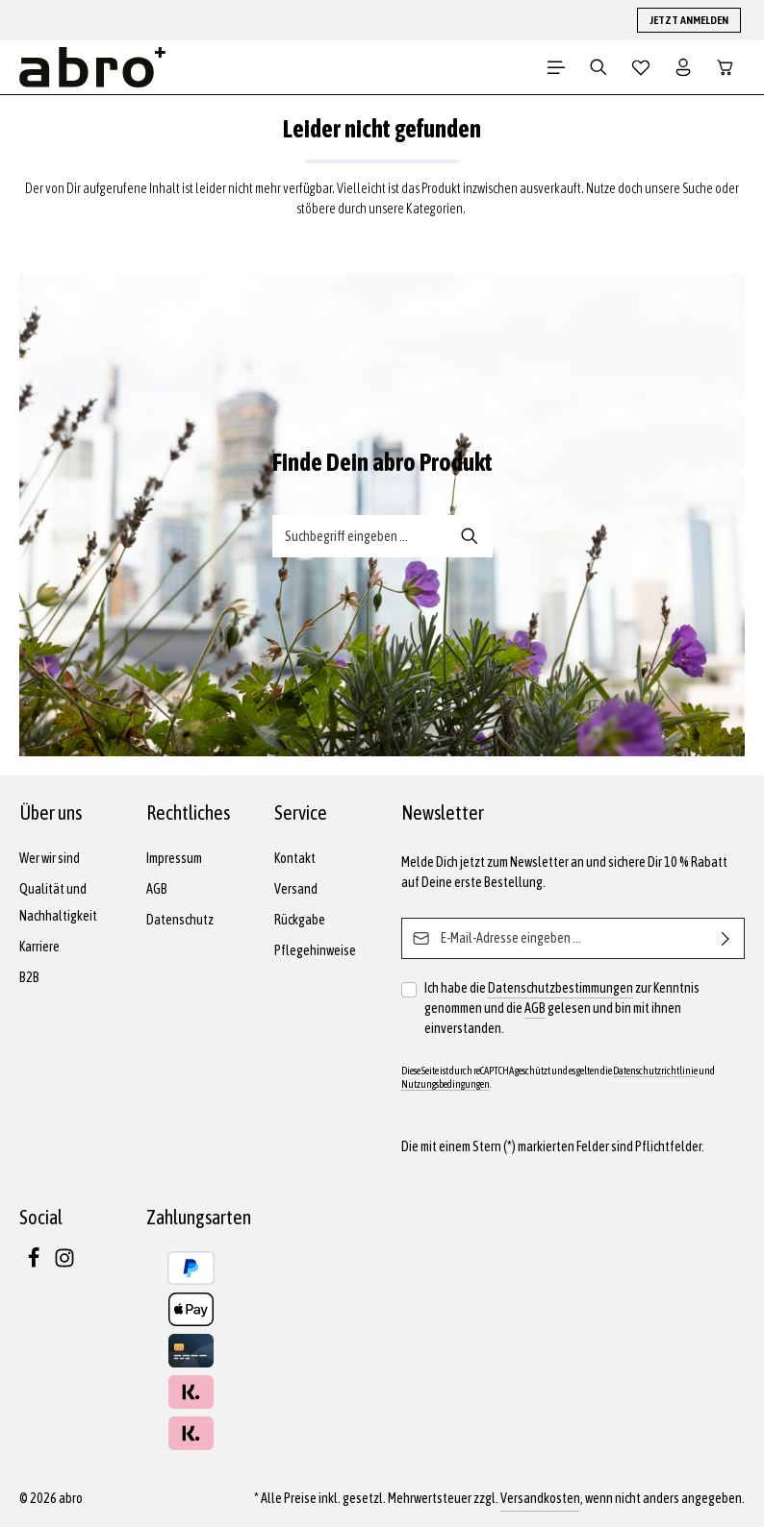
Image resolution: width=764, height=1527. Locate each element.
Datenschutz (180, 919)
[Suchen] (598, 67)
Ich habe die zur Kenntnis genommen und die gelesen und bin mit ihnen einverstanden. (562, 1007)
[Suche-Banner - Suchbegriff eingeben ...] (360, 536)
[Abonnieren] (726, 938)
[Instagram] (64, 1263)
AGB (156, 889)
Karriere (39, 946)
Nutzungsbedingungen (445, 1084)
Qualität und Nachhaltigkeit (58, 902)
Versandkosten (540, 1498)
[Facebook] (34, 1263)
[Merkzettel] (641, 67)
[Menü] (556, 67)
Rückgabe (299, 919)
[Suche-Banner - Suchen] (470, 536)
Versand (296, 889)
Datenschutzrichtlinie (655, 1070)
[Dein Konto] (683, 67)
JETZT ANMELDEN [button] (688, 20)
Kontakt (295, 858)
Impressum (174, 858)
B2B (29, 977)
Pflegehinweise (315, 950)
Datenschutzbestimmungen (560, 988)
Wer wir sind (49, 858)
